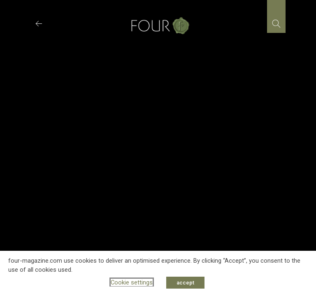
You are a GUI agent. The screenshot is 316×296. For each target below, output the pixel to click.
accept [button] (185, 283)
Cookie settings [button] (132, 282)
